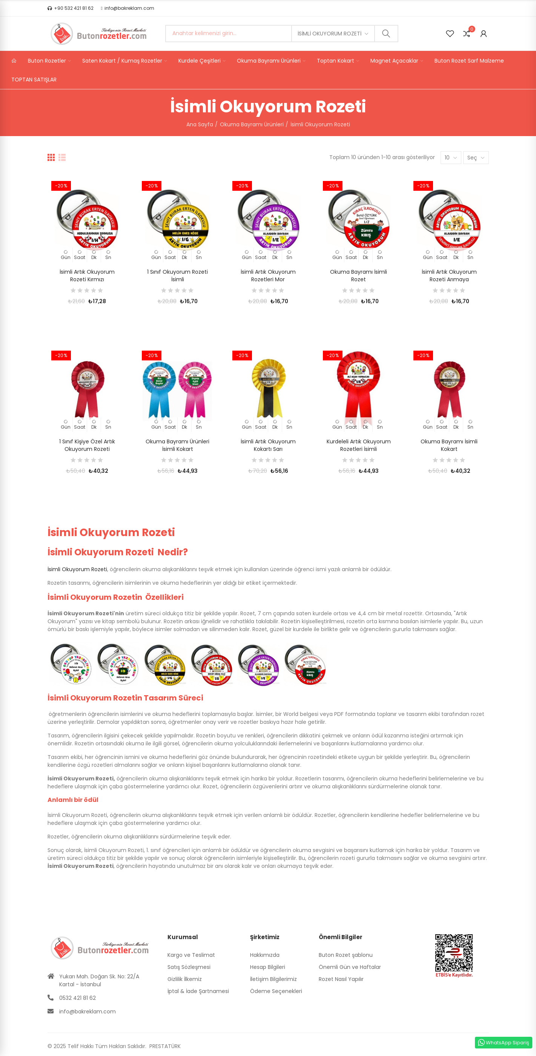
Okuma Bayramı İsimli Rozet (358, 275)
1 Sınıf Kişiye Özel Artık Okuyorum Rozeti (87, 445)
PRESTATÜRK (164, 1046)
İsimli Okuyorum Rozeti (329, 33)
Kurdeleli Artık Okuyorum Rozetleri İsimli (359, 445)
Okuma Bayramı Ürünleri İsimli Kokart (177, 445)
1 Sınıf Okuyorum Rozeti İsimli (177, 275)
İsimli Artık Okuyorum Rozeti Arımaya (449, 275)
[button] (71, 8)
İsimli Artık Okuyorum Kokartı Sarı (268, 445)
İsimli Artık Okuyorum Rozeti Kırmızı (87, 275)
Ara (386, 33)
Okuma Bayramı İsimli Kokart (449, 445)
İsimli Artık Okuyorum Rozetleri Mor (268, 275)
